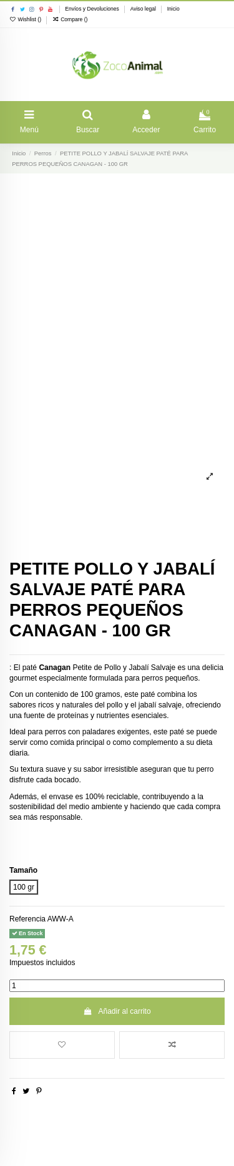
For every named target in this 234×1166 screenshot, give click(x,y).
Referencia (27, 919)
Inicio (173, 9)
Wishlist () (25, 19)
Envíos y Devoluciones (92, 9)
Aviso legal (144, 9)
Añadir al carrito (116, 1011)
